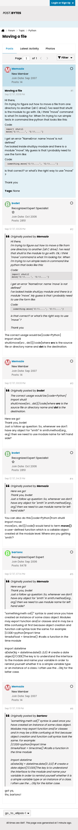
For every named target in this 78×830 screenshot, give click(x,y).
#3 (71, 383)
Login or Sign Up (62, 2)
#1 (72, 90)
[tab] (9, 49)
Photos (50, 48)
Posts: (15, 82)
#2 (71, 229)
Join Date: (18, 78)
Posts (9, 48)
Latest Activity (29, 48)
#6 (71, 708)
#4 (71, 478)
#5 (71, 574)
